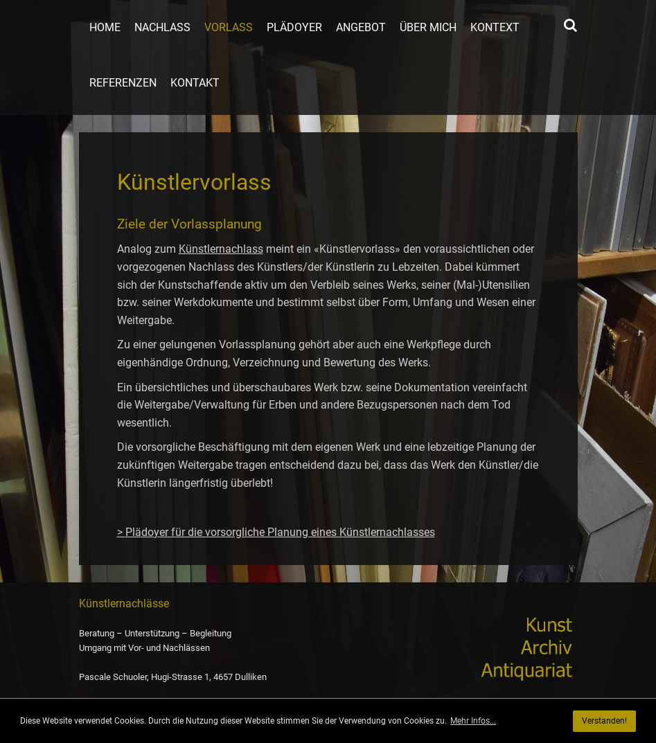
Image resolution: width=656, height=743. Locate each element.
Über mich (428, 27)
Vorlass (228, 27)
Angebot (361, 27)
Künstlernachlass (221, 249)
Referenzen (123, 82)
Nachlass (162, 27)
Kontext (495, 27)
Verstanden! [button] (604, 721)
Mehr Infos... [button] (473, 721)
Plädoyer (294, 27)
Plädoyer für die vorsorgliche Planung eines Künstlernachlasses (280, 532)
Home (105, 27)
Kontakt (195, 82)
